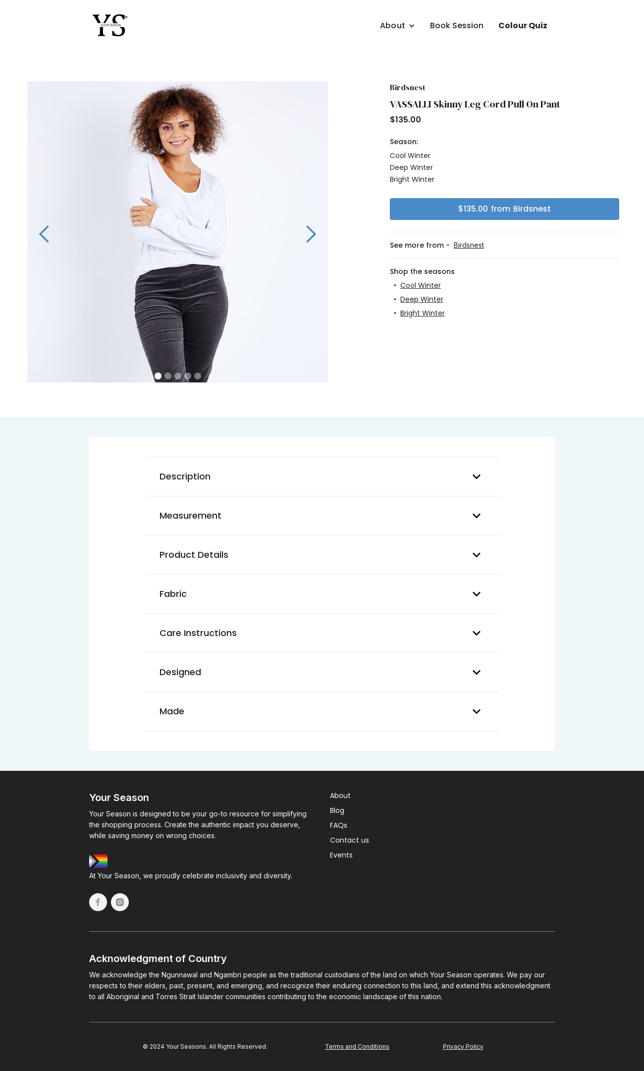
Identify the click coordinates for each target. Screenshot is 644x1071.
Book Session (456, 25)
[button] (360, 23)
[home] (110, 26)
